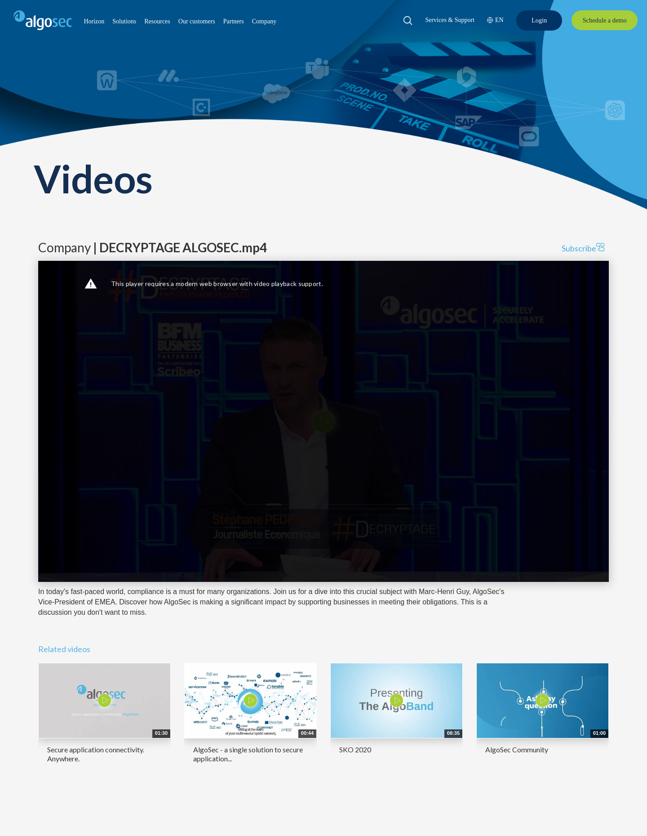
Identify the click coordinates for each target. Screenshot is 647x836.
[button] (94, 21)
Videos (93, 178)
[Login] (539, 20)
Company (152, 247)
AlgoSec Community (516, 749)
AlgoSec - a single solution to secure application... (248, 754)
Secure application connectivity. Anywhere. (95, 754)
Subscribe (583, 248)
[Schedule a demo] (605, 20)
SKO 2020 (355, 749)
